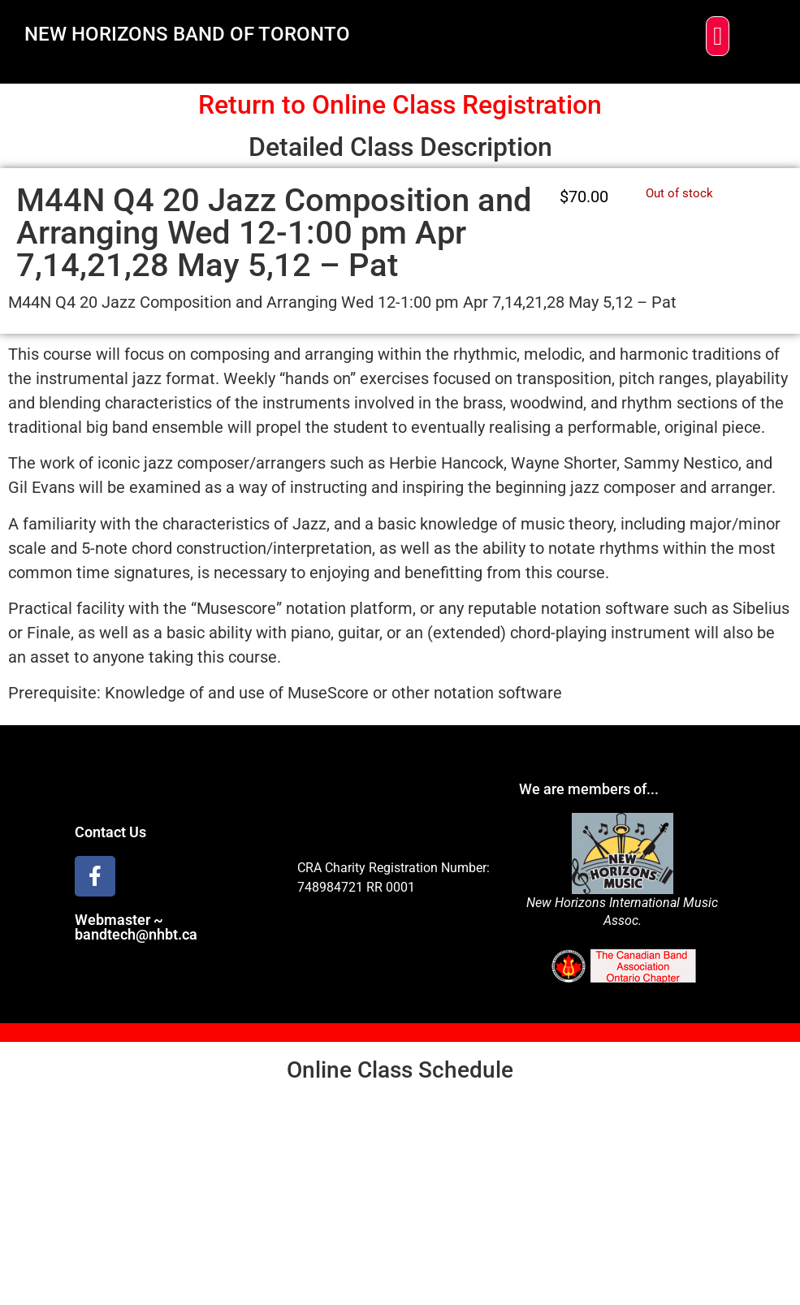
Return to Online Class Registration (400, 104)
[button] (717, 36)
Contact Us (110, 831)
